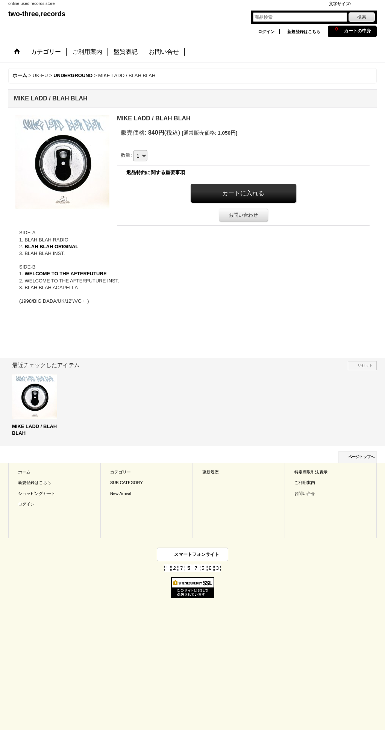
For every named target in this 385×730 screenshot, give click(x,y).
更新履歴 (210, 472)
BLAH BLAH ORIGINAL (51, 246)
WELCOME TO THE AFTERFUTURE (65, 273)
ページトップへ (361, 457)
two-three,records (36, 14)
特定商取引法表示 (310, 472)
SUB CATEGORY (126, 482)
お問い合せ (304, 493)
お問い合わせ (243, 215)
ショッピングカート (36, 493)
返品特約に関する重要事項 (155, 172)
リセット (365, 365)
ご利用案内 (304, 482)
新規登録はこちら (303, 31)
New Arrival (120, 493)
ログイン (266, 31)
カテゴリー (120, 472)
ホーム (24, 472)
